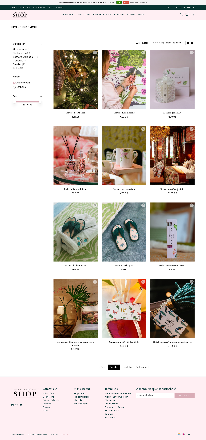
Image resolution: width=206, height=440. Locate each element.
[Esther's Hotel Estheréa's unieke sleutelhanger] (172, 308)
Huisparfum (68, 14)
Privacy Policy (111, 404)
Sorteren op (157, 43)
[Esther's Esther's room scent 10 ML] (172, 232)
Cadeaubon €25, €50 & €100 (124, 342)
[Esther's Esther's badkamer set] (76, 232)
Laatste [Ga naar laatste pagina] (127, 367)
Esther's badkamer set (76, 265)
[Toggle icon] (181, 14)
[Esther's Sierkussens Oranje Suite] (172, 156)
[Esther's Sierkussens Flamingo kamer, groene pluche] (76, 308)
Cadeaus (119, 14)
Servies (131, 14)
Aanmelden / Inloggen (185, 7)
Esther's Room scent (124, 113)
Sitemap (109, 415)
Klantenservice (112, 411)
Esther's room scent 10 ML (172, 265)
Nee (125, 2)
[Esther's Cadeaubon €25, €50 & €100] (124, 308)
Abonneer (184, 396)
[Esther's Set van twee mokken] (124, 156)
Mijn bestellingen (82, 397)
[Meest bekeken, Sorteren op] (173, 43)
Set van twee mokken (124, 189)
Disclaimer (110, 401)
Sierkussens (84, 14)
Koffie (141, 14)
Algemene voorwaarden (116, 397)
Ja (119, 2)
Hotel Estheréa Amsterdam (118, 394)
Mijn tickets (79, 401)
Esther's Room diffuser (75, 189)
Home (14, 27)
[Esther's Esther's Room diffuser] (76, 156)
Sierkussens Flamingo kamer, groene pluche (75, 344)
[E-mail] (155, 395)
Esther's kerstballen (76, 113)
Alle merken (23, 82)
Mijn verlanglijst (81, 404)
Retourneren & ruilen (114, 408)
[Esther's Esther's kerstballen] (76, 79)
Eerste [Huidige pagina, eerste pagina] (114, 367)
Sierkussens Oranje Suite (172, 189)
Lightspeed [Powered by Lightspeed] (63, 435)
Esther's (21, 87)
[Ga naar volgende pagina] (144, 368)
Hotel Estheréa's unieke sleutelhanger (172, 342)
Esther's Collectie (102, 14)
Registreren (79, 394)
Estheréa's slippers (124, 265)
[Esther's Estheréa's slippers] (124, 232)
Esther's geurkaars (172, 113)
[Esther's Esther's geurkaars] (172, 79)
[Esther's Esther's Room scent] (124, 79)
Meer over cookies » (138, 2)
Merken (23, 27)
